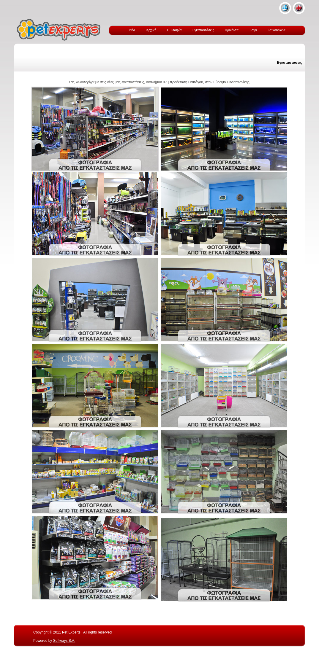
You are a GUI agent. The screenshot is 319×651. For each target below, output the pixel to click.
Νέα (132, 30)
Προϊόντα (231, 30)
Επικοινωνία (276, 30)
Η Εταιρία (174, 30)
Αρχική (151, 30)
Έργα (253, 30)
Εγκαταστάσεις (203, 30)
